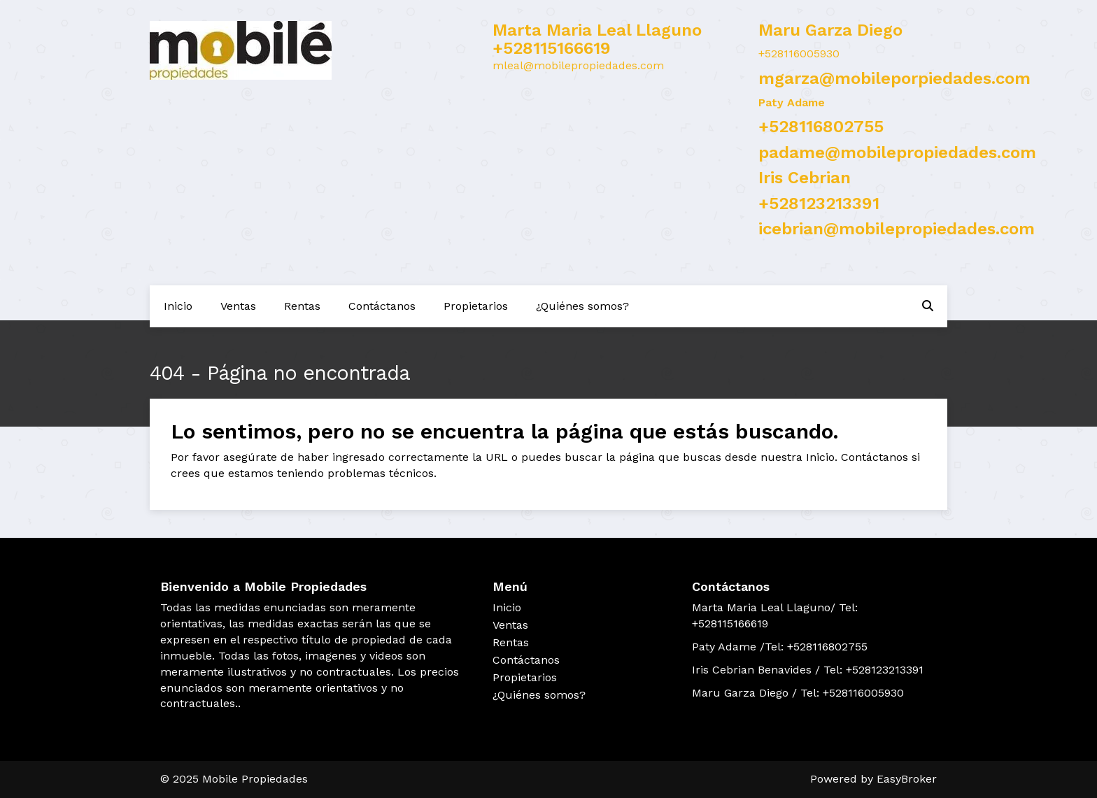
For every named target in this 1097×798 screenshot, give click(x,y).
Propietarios (476, 306)
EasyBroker (907, 778)
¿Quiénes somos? (582, 306)
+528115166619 (552, 48)
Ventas (238, 306)
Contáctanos (382, 306)
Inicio (178, 306)
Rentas (302, 306)
